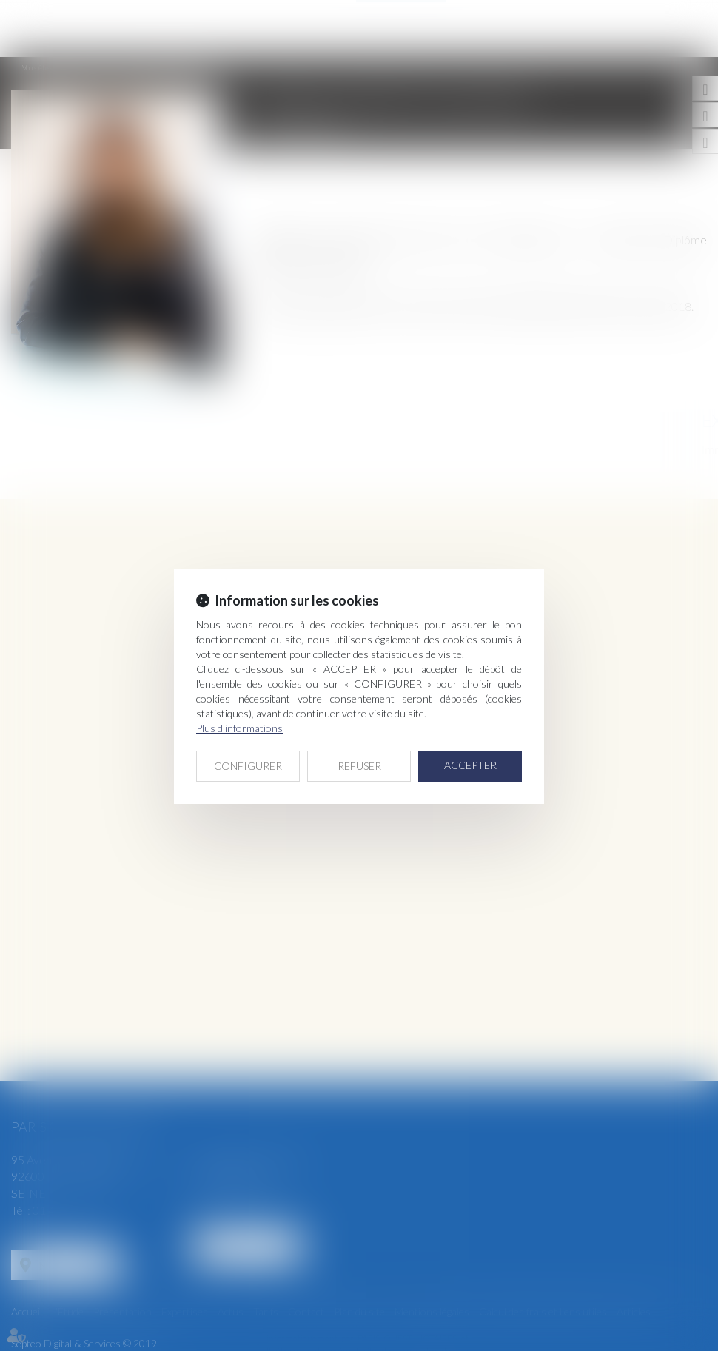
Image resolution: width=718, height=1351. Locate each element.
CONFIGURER (248, 766)
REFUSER (359, 766)
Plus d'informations (239, 728)
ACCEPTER (470, 765)
